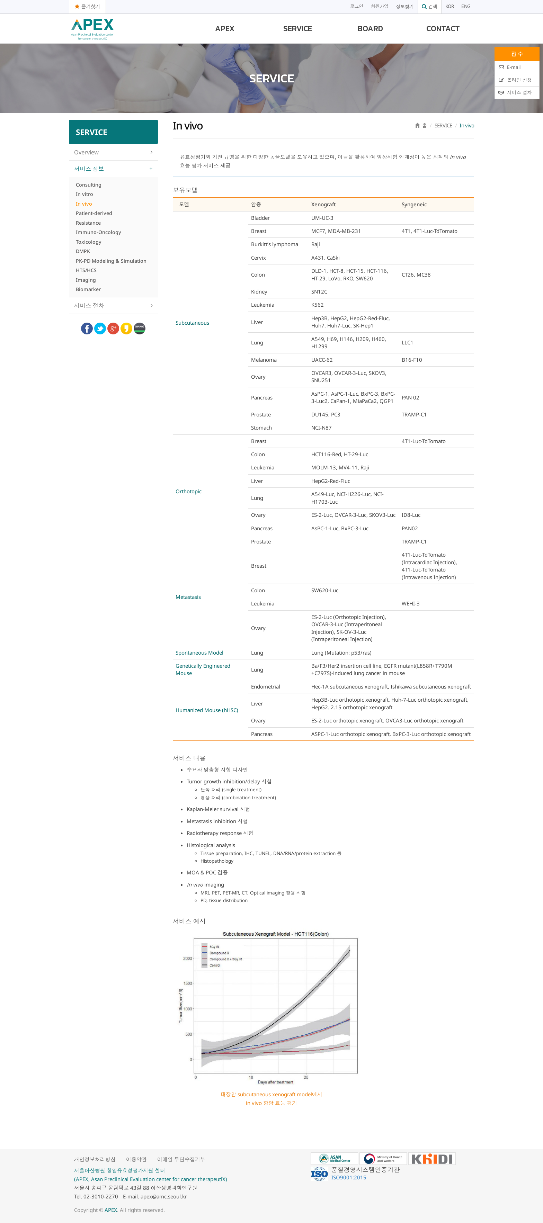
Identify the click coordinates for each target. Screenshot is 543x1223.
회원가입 (380, 6)
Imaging (86, 280)
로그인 (356, 6)
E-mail (509, 67)
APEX (224, 28)
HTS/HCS (86, 270)
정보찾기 (405, 6)
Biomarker (88, 289)
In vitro (84, 194)
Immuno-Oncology (98, 232)
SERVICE (297, 28)
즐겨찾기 (87, 6)
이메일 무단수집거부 (181, 1159)
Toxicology (88, 242)
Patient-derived (94, 213)
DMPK (83, 251)
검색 (429, 6)
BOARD (370, 28)
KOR (449, 6)
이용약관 (136, 1159)
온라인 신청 (515, 80)
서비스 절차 (89, 305)
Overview (86, 152)
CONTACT (443, 28)
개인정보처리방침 (95, 1159)
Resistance (88, 222)
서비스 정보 (89, 169)
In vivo (84, 203)
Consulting (88, 184)
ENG (465, 6)
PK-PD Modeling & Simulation (111, 261)
